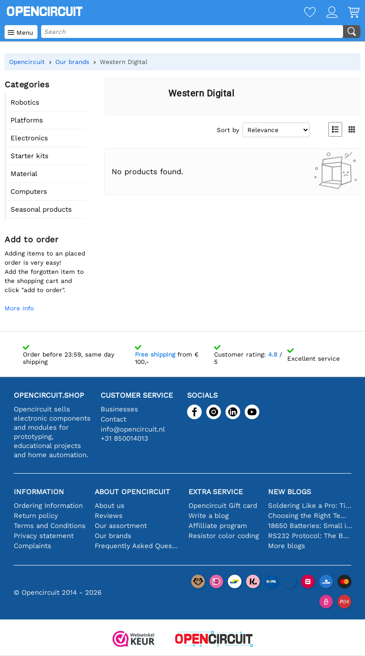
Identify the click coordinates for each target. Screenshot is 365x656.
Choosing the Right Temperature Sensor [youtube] (310, 516)
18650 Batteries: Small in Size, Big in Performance (310, 526)
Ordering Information (48, 505)
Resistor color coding (223, 536)
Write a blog (208, 516)
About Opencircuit (132, 491)
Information (39, 491)
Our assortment (121, 526)
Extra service (215, 491)
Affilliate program (217, 526)
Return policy (36, 516)
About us (109, 505)
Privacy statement (44, 536)
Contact (113, 419)
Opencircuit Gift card (222, 505)
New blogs (289, 491)
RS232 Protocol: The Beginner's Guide (310, 536)
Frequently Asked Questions (137, 546)
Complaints (32, 546)
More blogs (286, 546)
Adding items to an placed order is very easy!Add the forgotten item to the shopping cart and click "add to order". (45, 271)
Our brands (113, 536)
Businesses (119, 409)
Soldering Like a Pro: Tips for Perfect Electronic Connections (310, 505)
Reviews (109, 516)
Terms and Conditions (50, 526)
